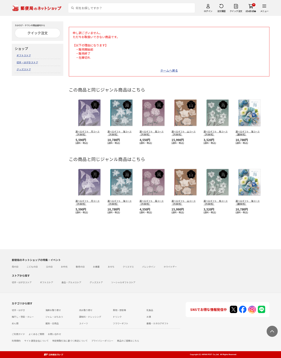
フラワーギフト (120, 323)
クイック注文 (236, 11)
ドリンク (117, 316)
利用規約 (16, 340)
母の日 (15, 266)
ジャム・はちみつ (54, 316)
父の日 (49, 266)
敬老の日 (80, 266)
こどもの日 (32, 266)
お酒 (148, 316)
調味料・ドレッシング (90, 316)
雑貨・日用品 (52, 323)
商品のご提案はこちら (128, 340)
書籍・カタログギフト (157, 323)
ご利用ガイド (18, 334)
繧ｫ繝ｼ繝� (251, 11)
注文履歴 (221, 11)
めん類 (15, 323)
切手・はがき (18, 310)
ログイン (208, 11)
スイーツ (83, 323)
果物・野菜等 (119, 310)
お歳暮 (96, 266)
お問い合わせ (54, 334)
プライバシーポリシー (102, 340)
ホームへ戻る (169, 70)
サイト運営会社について (36, 340)
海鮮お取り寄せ (53, 310)
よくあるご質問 (36, 334)
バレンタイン (148, 266)
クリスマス (128, 266)
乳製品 (149, 310)
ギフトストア (24, 55)
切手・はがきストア (27, 62)
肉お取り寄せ (85, 310)
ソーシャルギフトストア (123, 282)
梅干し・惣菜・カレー (23, 316)
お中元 (64, 266)
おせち (111, 266)
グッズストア (24, 69)
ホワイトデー (170, 266)
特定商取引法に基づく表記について (70, 340)
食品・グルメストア (71, 282)
